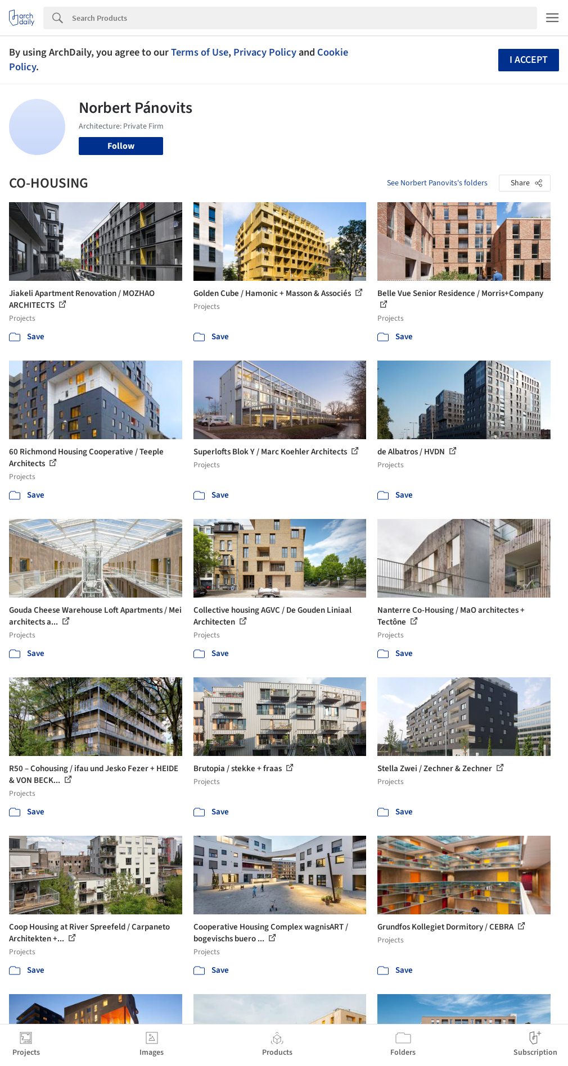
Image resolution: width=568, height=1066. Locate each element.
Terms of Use (199, 52)
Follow (120, 146)
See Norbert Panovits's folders (437, 183)
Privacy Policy (264, 52)
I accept (529, 60)
